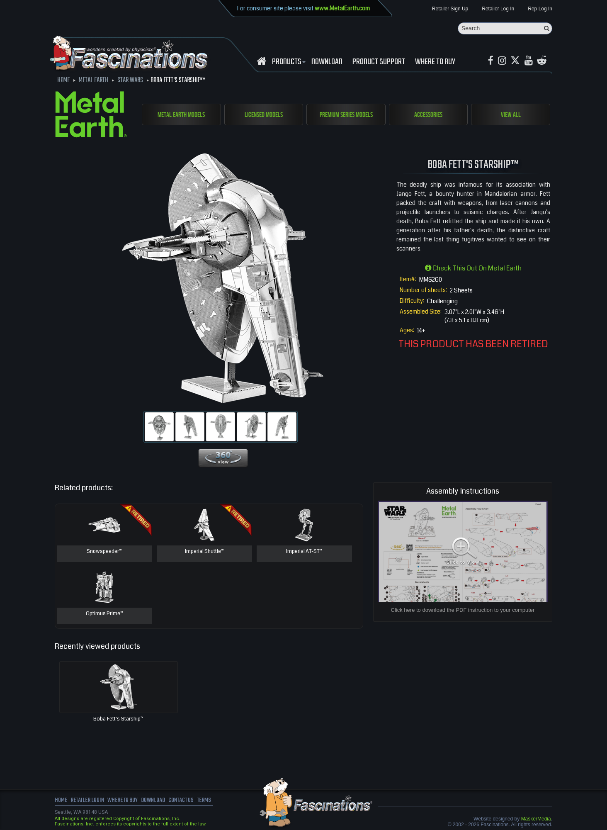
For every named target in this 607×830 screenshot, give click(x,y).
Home (61, 801)
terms (211, 801)
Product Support (378, 62)
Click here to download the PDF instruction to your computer (463, 610)
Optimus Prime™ (104, 614)
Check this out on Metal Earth (473, 268)
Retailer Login (87, 801)
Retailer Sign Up (450, 9)
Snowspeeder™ (104, 552)
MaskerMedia (536, 819)
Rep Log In (540, 9)
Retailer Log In (498, 9)
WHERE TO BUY (435, 62)
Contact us (186, 801)
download (326, 62)
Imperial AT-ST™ (304, 552)
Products (288, 62)
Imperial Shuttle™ (204, 552)
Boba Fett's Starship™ (118, 719)
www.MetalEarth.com (342, 8)
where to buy (125, 801)
